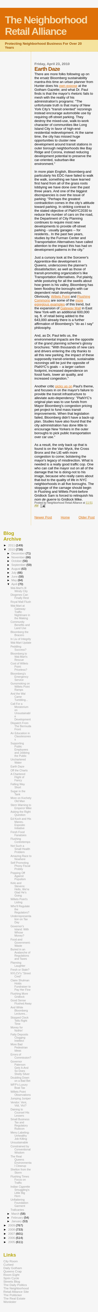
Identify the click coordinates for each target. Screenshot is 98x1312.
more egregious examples (58, 302)
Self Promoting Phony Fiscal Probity (20, 866)
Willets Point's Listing (19, 901)
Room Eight (11, 1274)
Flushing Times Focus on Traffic (19, 1179)
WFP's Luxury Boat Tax (19, 1086)
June (15, 576)
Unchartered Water (18, 761)
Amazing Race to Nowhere (21, 857)
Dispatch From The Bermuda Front (20, 726)
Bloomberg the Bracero (19, 633)
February (17, 1217)
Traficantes (17, 1209)
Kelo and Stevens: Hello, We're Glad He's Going (19, 889)
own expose (68, 86)
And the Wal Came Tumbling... (19, 696)
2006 (12, 1237)
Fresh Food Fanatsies (18, 833)
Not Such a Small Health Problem (20, 849)
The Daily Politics (15, 1285)
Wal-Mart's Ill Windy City (19, 589)
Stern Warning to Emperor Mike (21, 806)
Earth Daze (17, 766)
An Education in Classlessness (20, 736)
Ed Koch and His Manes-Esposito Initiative (20, 823)
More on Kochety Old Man (20, 799)
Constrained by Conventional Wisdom (20, 1149)
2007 (12, 1233)
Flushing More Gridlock (19, 995)
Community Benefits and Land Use (20, 625)
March (15, 1213)
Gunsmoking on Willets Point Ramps (20, 686)
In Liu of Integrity (20, 639)
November (18, 557)
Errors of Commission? (20, 1056)
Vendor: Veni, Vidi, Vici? (18, 1104)
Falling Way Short (17, 786)
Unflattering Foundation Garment (19, 1202)
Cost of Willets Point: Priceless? (19, 666)
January (17, 1221)
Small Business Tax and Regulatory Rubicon (19, 1124)
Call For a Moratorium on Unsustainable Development (20, 711)
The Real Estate (14, 1298)
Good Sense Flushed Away (21, 1002)
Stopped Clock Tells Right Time (19, 1020)
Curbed (8, 1264)
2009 (12, 1225)
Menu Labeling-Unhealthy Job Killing (20, 1135)
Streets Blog (11, 1281)
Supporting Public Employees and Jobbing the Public (20, 749)
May (14, 580)
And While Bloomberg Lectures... (19, 1010)
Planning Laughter (17, 964)
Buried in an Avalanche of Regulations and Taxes (20, 954)
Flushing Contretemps (20, 840)
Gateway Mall (70, 308)
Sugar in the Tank (17, 793)
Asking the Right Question (20, 813)
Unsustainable (19, 1142)
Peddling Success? (18, 648)
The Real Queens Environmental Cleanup (20, 1161)
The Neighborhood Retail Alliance (46, 25)
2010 (12, 549)
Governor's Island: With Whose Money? (19, 931)
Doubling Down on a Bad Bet (20, 1079)
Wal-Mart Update (20, 642)
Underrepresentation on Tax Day (20, 919)
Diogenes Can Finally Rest (19, 596)
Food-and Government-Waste (20, 942)
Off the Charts (19, 770)
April (14, 584)
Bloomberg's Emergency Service (19, 676)
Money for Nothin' (16, 1029)
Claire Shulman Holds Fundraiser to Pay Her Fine (20, 985)
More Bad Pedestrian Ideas (19, 1047)
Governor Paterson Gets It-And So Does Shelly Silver (20, 1068)
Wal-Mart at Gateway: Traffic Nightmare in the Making (20, 612)
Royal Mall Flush (20, 601)
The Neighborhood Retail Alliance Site (16, 1290)
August (16, 568)
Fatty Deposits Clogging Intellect (19, 1037)
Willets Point (60, 296)
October (17, 560)
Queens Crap (12, 1271)
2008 (12, 1229)
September (19, 564)
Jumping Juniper (20, 1098)
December (18, 553)
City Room (10, 1261)
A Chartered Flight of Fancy (17, 777)
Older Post (87, 517)
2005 (12, 1242)
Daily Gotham (12, 1268)
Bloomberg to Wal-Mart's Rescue (18, 656)
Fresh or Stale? (19, 969)
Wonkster (9, 1301)
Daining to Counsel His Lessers (19, 1112)
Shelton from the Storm (20, 1171)
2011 (12, 545)
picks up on (63, 386)
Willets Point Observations (20, 1093)
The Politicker (12, 1295)
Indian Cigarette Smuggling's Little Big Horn (20, 1191)
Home (65, 517)
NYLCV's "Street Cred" (20, 975)
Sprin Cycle (11, 1278)
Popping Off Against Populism (18, 876)
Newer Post (43, 517)
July (14, 572)
